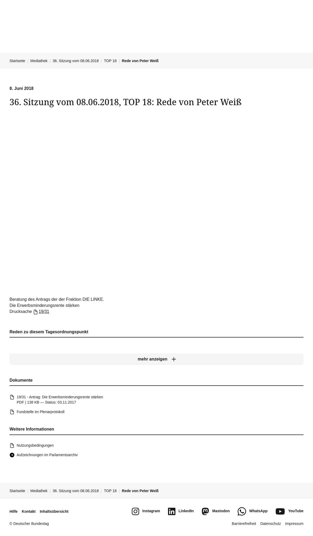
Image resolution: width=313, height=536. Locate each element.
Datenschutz (270, 523)
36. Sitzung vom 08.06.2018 (76, 61)
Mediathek (39, 61)
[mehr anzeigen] (156, 359)
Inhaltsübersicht (54, 511)
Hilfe (13, 511)
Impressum (294, 523)
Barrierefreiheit (244, 523)
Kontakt (28, 511)
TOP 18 (110, 61)
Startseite (17, 61)
